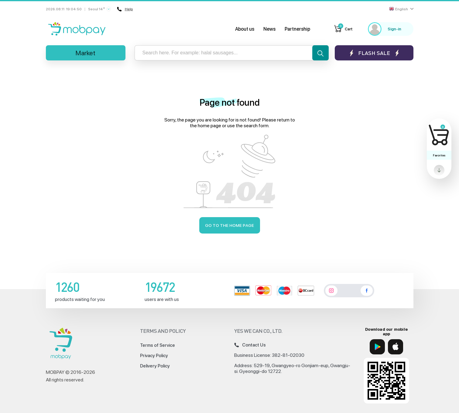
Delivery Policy (155, 366)
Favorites (439, 155)
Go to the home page (229, 225)
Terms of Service (157, 345)
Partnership (297, 29)
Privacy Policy (154, 355)
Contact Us (250, 345)
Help (125, 9)
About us (244, 29)
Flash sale (374, 53)
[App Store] (395, 346)
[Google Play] (377, 346)
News (269, 29)
